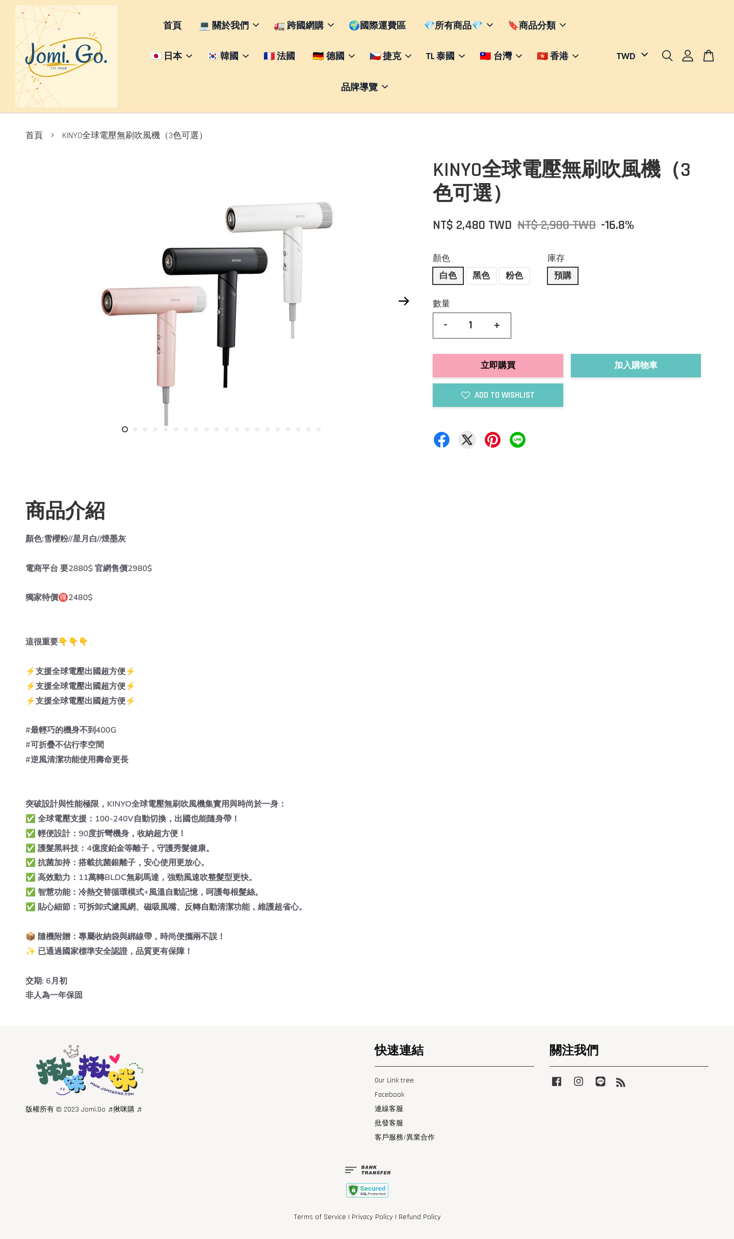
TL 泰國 (445, 56)
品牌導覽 (364, 87)
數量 (441, 303)
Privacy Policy (372, 1217)
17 (288, 429)
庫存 (556, 258)
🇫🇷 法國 (279, 56)
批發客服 (389, 1123)
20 (319, 429)
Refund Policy (420, 1217)
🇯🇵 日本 (171, 56)
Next (403, 301)
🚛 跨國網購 (304, 25)
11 (227, 429)
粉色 (514, 275)
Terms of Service (320, 1217)
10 (217, 429)
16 (278, 429)
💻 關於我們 (229, 25)
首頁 (172, 25)
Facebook (389, 1094)
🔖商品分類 (537, 25)
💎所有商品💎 (458, 25)
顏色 (441, 258)
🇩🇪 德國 (333, 56)
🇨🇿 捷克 (390, 56)
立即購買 (498, 365)
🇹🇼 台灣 (500, 56)
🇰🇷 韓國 (228, 56)
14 (257, 429)
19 (308, 429)
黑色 (481, 275)
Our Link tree (394, 1080)
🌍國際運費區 (377, 25)
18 (298, 429)
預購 (562, 275)
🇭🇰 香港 (558, 56)
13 (247, 429)
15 (268, 429)
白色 (448, 275)
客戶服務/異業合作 (405, 1137)
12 (237, 429)
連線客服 (389, 1109)
